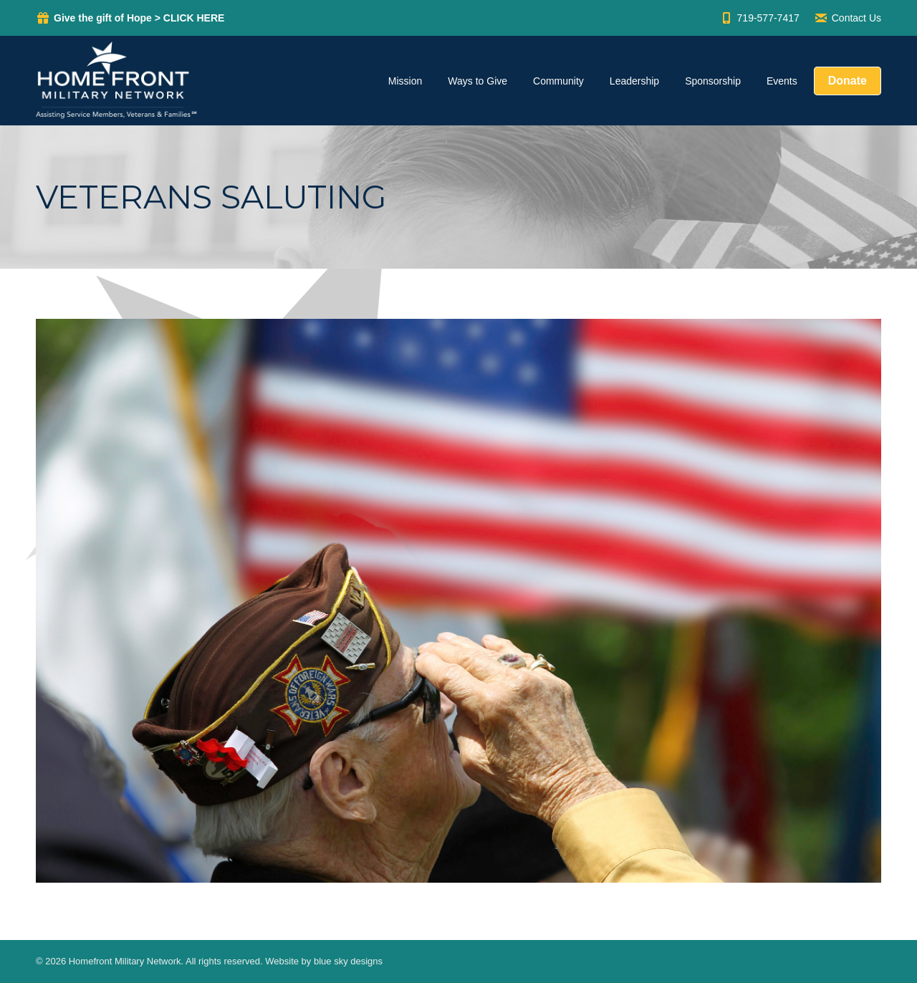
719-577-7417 (759, 18)
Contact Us (847, 18)
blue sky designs (348, 961)
